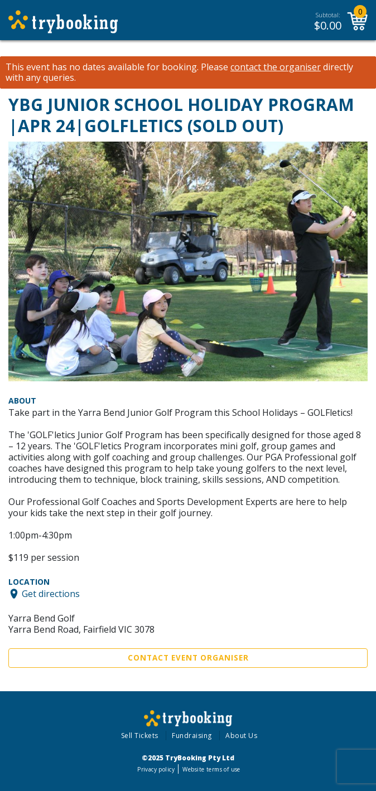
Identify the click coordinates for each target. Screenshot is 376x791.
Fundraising (192, 735)
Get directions (51, 594)
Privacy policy (156, 769)
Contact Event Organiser (188, 658)
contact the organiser (275, 67)
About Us (241, 735)
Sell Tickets (139, 735)
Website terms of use (211, 769)
